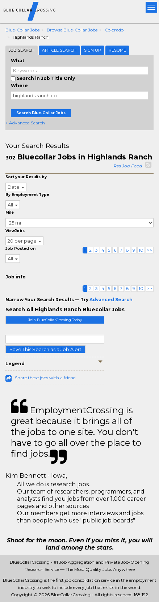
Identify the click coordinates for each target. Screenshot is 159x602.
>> (149, 250)
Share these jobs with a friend (45, 377)
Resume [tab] (117, 50)
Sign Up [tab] (92, 50)
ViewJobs (15, 231)
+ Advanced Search (25, 122)
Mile (9, 212)
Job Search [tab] (21, 50)
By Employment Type (27, 194)
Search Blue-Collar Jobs (41, 113)
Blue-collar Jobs (22, 30)
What (17, 60)
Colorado (114, 30)
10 (141, 250)
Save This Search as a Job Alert (45, 349)
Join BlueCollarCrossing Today (55, 319)
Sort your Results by (26, 177)
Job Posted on (20, 248)
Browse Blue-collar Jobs (72, 30)
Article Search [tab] (59, 50)
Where (19, 85)
